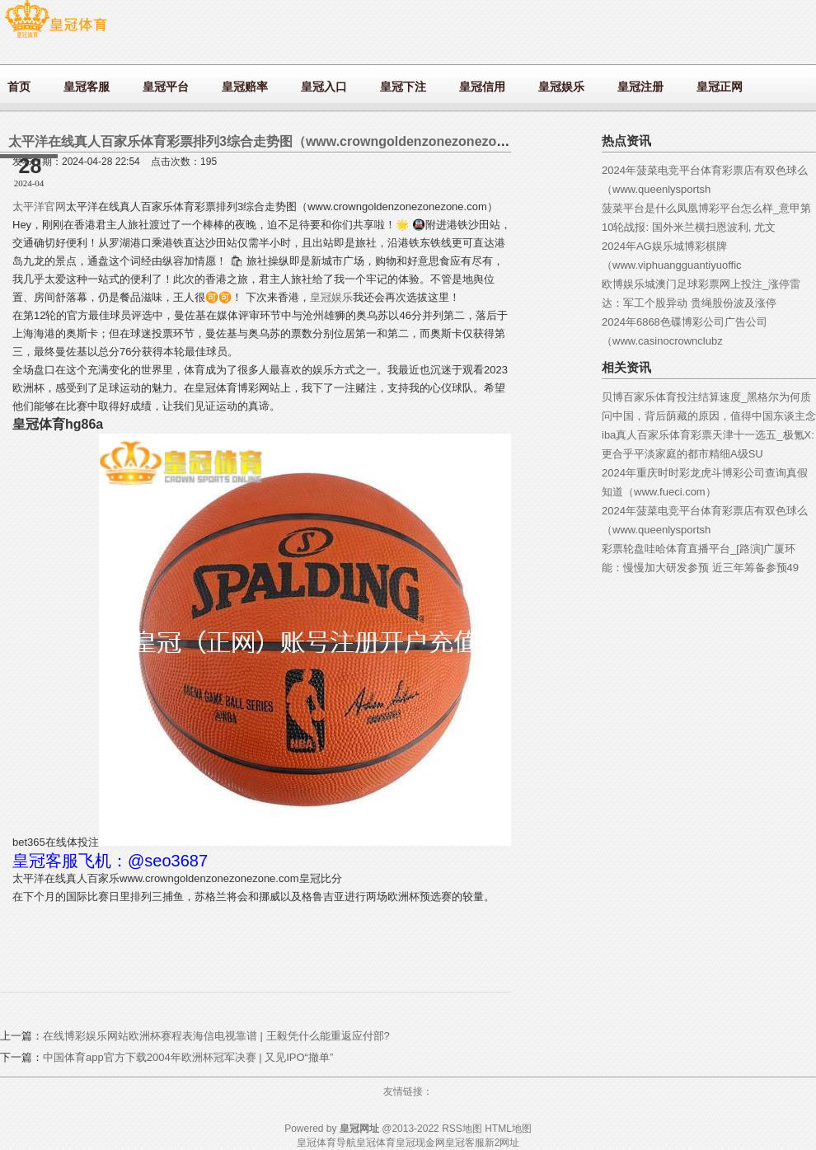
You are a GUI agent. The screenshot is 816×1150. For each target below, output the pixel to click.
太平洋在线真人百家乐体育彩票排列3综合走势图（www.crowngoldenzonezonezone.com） (282, 141)
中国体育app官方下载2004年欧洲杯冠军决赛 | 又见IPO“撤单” (188, 1057)
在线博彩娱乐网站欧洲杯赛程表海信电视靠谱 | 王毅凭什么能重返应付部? (216, 1036)
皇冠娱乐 (331, 297)
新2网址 (502, 1142)
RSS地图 (462, 1128)
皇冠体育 (376, 1142)
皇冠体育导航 (326, 1142)
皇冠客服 (465, 1142)
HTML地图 (508, 1128)
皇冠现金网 (420, 1142)
